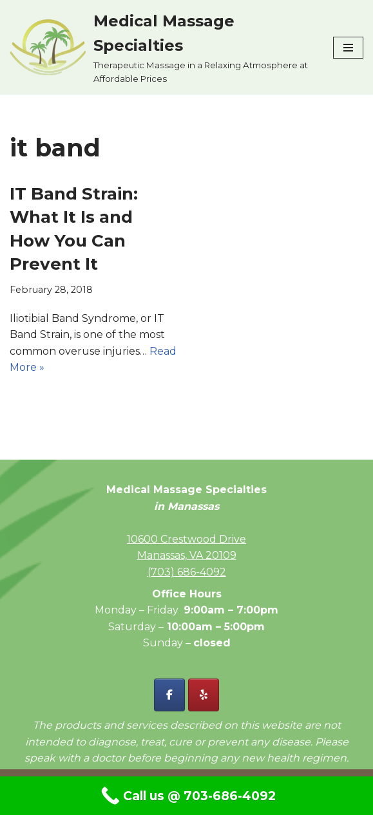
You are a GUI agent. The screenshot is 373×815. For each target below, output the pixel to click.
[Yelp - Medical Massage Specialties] (203, 695)
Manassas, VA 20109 (186, 555)
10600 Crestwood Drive (186, 539)
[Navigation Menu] (348, 48)
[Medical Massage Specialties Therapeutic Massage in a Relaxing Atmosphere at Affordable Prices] (162, 47)
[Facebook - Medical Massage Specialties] (169, 695)
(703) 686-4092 (187, 572)
